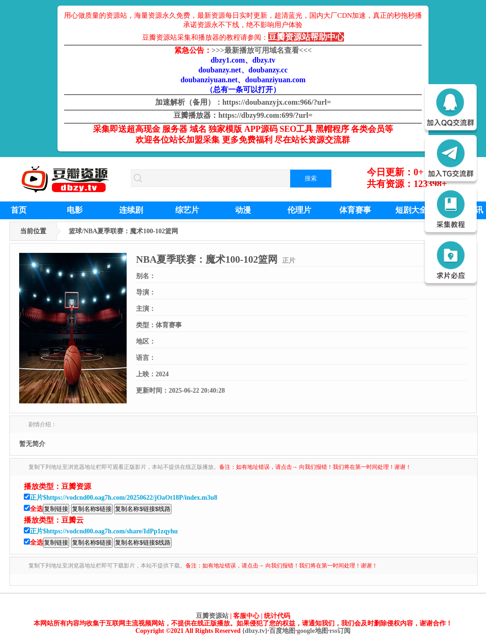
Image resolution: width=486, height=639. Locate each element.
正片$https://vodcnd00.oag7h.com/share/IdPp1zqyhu (104, 531)
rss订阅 (339, 630)
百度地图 (282, 630)
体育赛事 (355, 210)
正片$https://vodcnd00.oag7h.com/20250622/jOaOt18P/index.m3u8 (123, 497)
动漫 (243, 210)
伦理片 (299, 210)
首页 (19, 210)
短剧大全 (411, 210)
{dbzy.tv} (254, 630)
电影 (75, 210)
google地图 (312, 630)
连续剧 (131, 210)
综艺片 (187, 210)
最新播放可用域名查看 (262, 50)
